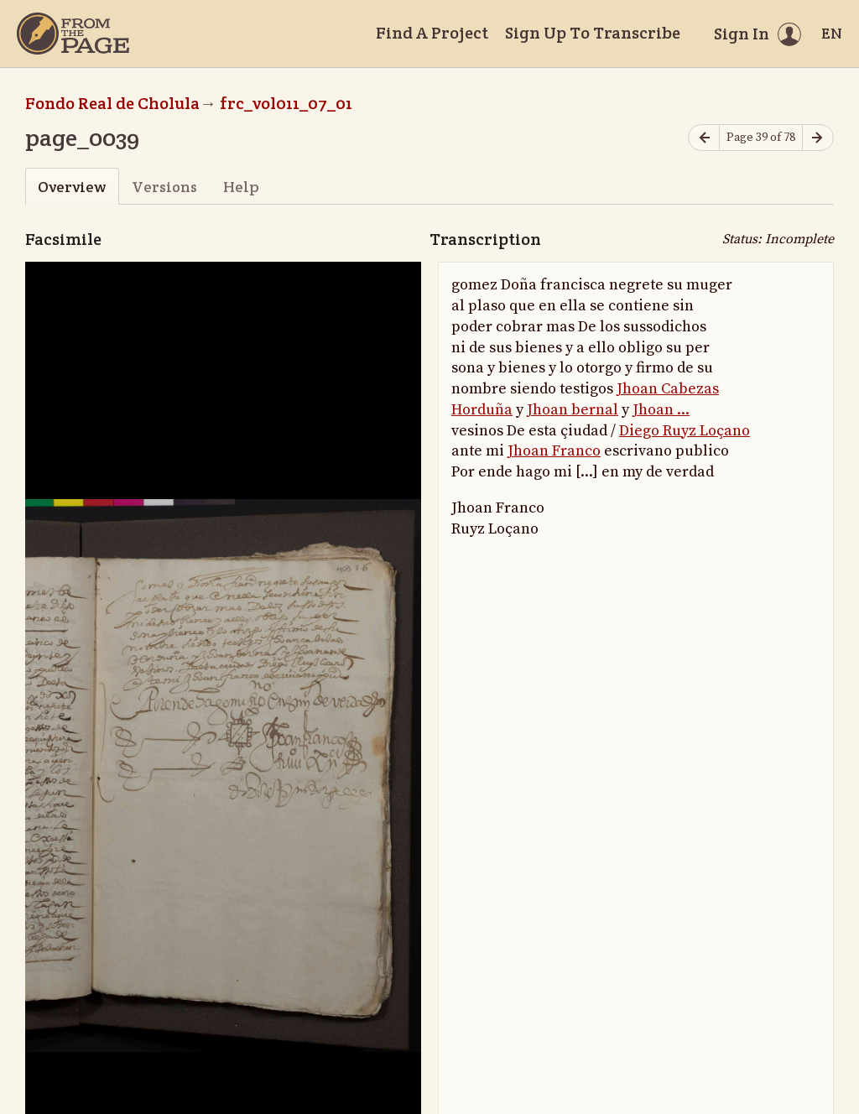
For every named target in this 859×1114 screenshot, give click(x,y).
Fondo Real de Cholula (112, 103)
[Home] (73, 34)
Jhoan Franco (554, 451)
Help (241, 186)
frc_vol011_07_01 (286, 103)
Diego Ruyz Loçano (684, 430)
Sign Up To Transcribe (592, 33)
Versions (164, 186)
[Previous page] (704, 138)
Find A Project (432, 33)
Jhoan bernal (572, 409)
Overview (72, 186)
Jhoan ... (661, 409)
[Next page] (818, 138)
